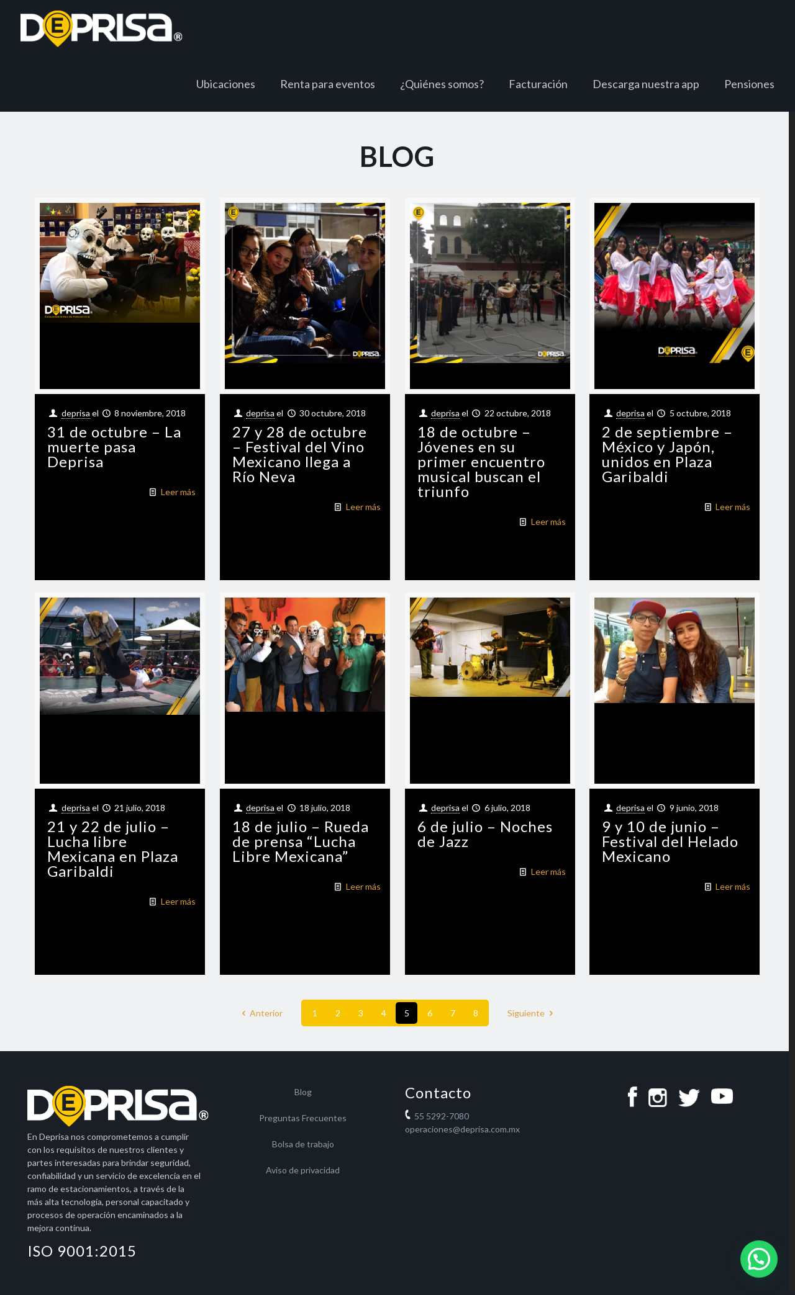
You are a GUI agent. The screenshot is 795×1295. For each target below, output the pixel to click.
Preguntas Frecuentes (303, 1118)
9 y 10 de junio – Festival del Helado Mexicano (670, 841)
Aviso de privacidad (303, 1170)
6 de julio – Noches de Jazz (485, 833)
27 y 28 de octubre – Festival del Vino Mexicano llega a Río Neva (299, 454)
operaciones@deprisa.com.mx (462, 1129)
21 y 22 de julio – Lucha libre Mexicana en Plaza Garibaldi (112, 848)
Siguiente (532, 1013)
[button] (759, 1259)
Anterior (260, 1013)
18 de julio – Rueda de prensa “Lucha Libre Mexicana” (300, 841)
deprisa (75, 413)
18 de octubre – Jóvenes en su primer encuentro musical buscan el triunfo (481, 461)
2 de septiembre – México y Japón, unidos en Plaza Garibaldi (667, 454)
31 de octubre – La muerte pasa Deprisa (114, 446)
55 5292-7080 (441, 1116)
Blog (303, 1092)
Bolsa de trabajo (303, 1144)
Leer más (178, 491)
